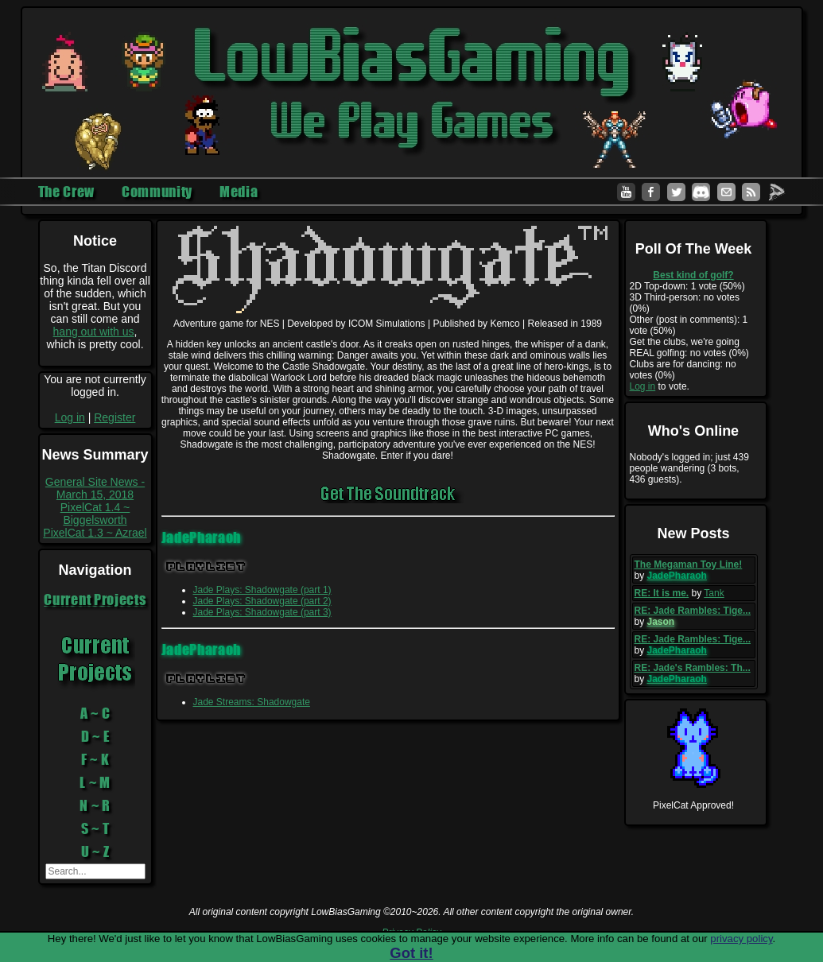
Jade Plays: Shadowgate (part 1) (262, 589)
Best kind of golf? (693, 275)
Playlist (206, 566)
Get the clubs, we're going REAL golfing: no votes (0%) (689, 347)
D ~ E (95, 736)
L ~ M (95, 782)
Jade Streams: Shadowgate (251, 702)
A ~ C (95, 713)
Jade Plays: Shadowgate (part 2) (262, 601)
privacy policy (741, 939)
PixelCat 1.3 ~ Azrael (94, 532)
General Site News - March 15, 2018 (95, 488)
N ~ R (95, 805)
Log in (70, 417)
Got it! (411, 953)
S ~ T (95, 828)
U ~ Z (95, 851)
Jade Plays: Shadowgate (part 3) (262, 612)
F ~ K (95, 759)
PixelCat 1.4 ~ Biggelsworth (95, 513)
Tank (714, 593)
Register (114, 417)
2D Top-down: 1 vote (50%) (687, 286)
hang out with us (93, 331)
